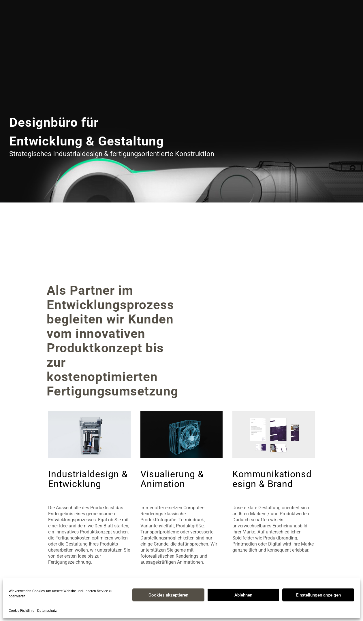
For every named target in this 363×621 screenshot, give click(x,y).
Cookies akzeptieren (168, 595)
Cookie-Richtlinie (21, 611)
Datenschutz (47, 611)
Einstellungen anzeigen (318, 595)
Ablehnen (243, 595)
